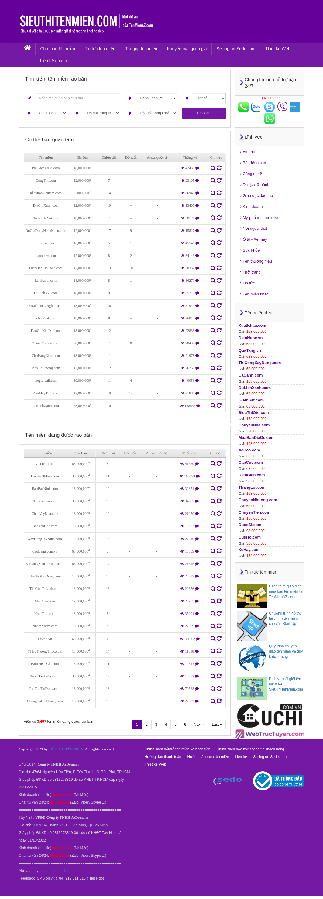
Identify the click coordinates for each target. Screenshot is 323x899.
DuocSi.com (250, 524)
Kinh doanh (251, 206)
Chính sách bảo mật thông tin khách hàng (250, 749)
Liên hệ (241, 757)
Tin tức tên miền (100, 48)
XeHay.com (249, 549)
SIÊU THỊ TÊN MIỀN (66, 749)
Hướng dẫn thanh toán (163, 757)
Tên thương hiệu (256, 261)
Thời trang (250, 272)
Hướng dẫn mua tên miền (208, 757)
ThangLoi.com (252, 487)
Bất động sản (253, 162)
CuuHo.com (250, 537)
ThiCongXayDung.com (260, 362)
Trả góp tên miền (141, 48)
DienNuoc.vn (251, 338)
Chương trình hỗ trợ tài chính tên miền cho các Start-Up (285, 618)
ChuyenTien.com (254, 512)
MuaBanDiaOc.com (256, 437)
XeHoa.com (249, 450)
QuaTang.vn (250, 350)
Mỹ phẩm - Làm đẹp (259, 217)
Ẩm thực (248, 152)
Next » (199, 724)
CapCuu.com (251, 462)
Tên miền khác (254, 294)
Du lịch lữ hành (255, 184)
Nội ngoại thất (253, 228)
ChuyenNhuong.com (258, 500)
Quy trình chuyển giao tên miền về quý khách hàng (286, 651)
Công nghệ (251, 173)
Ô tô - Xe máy (253, 239)
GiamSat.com (251, 400)
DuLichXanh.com (255, 387)
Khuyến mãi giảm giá (187, 48)
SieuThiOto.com (254, 412)
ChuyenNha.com (254, 425)
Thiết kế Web (277, 48)
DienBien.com (252, 475)
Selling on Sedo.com (236, 48)
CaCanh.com (251, 375)
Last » (217, 724)
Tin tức (247, 283)
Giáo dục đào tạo (256, 195)
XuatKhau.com (252, 325)
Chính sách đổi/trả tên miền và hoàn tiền (178, 749)
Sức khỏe (250, 250)
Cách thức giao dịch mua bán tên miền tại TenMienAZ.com (286, 591)
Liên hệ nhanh (53, 60)
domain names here (56, 871)
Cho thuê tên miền (57, 48)
